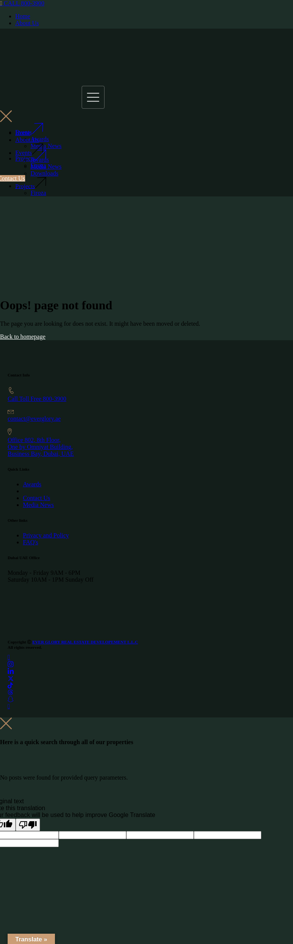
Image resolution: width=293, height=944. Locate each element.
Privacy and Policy (46, 535)
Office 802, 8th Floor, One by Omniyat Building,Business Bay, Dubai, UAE (41, 447)
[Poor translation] (28, 825)
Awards (32, 484)
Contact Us (36, 498)
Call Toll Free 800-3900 (37, 399)
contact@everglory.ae (34, 418)
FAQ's (30, 542)
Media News (38, 505)
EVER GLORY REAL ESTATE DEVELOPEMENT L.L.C (85, 642)
